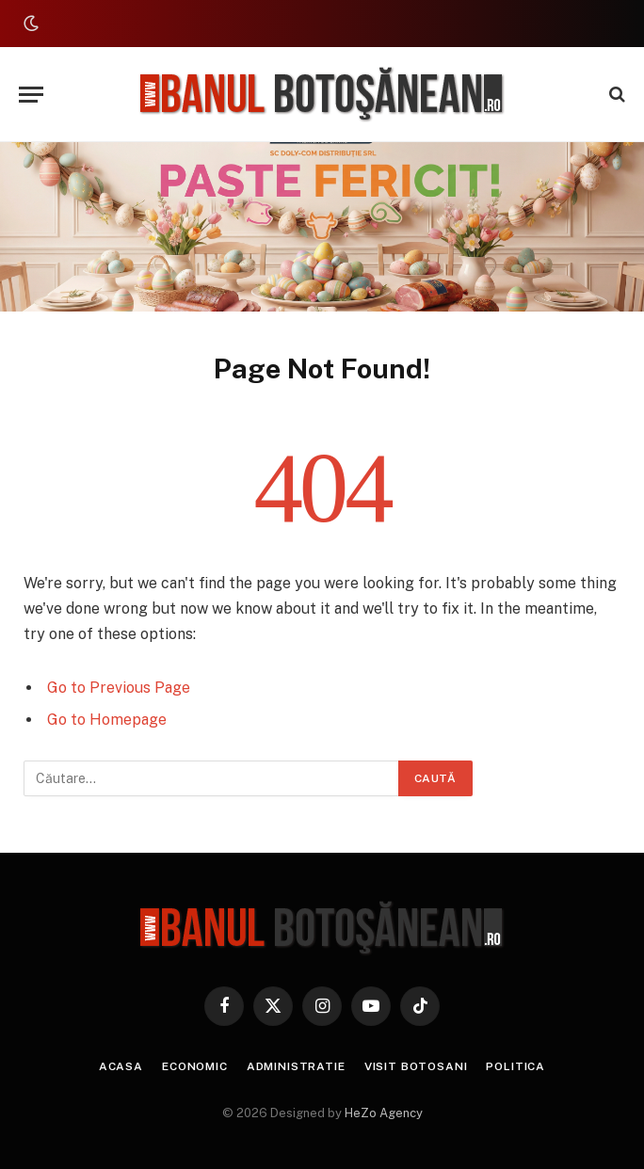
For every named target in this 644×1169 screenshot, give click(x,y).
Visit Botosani (416, 1066)
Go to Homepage (107, 720)
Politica (515, 1066)
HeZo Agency (384, 1113)
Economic (195, 1066)
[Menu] (31, 94)
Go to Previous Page (118, 688)
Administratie (296, 1066)
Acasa (121, 1066)
